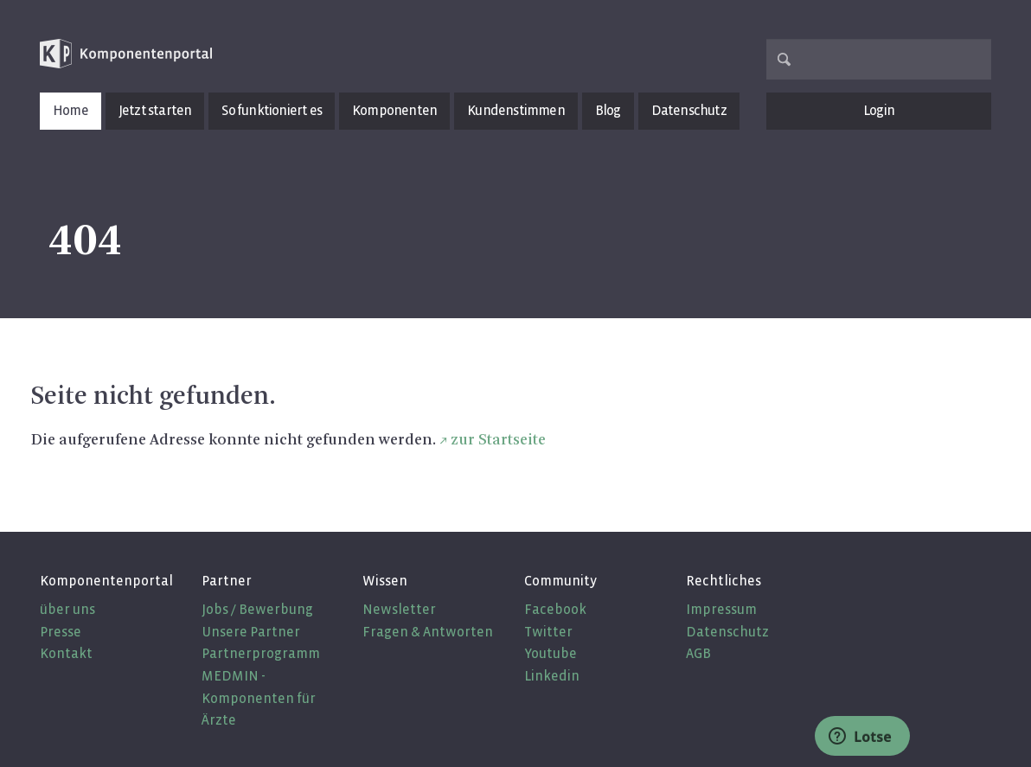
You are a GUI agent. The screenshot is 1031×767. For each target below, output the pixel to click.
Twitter (548, 631)
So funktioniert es (271, 110)
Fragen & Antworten (427, 631)
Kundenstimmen (516, 110)
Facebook (555, 609)
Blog (608, 110)
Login (878, 110)
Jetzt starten (155, 110)
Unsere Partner (251, 631)
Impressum (721, 609)
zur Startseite (498, 440)
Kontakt (66, 653)
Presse (60, 631)
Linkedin (552, 675)
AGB (698, 653)
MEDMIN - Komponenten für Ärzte (259, 697)
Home (70, 110)
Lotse (860, 736)
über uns (67, 609)
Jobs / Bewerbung (257, 609)
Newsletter (399, 609)
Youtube (550, 653)
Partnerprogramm (261, 653)
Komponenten (394, 110)
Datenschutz (689, 110)
